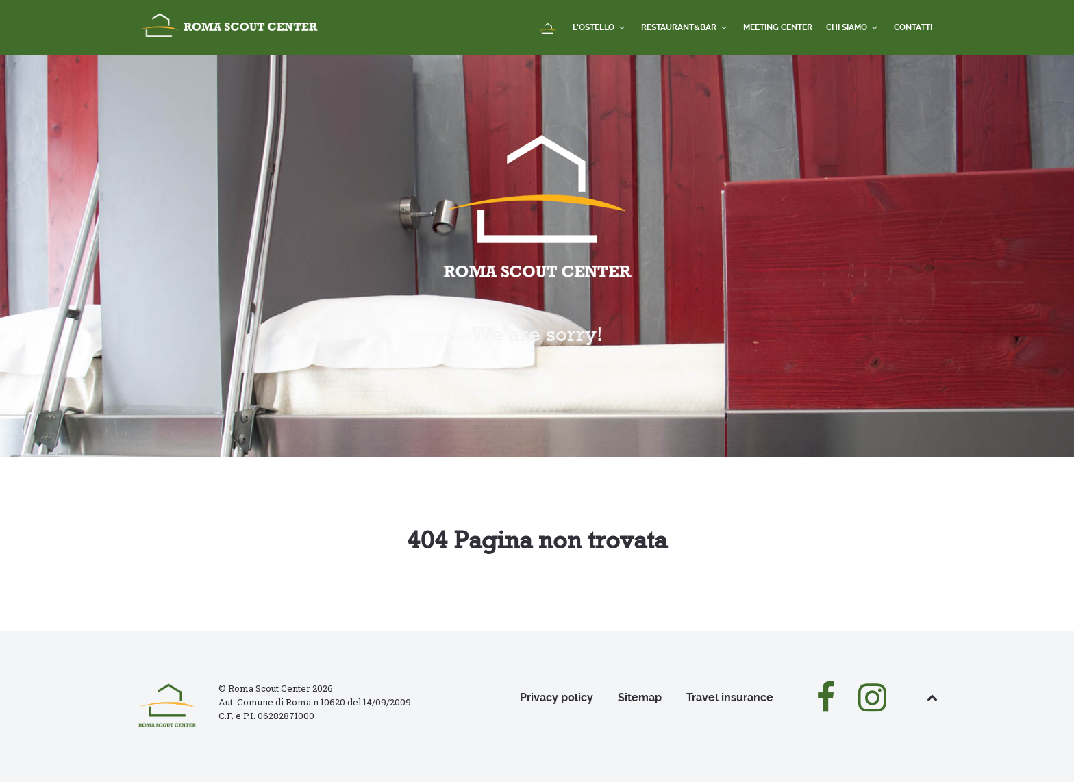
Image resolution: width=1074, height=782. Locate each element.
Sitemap (640, 697)
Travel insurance (729, 697)
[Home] (548, 29)
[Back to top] (932, 697)
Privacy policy (556, 697)
